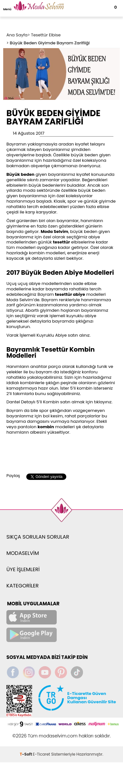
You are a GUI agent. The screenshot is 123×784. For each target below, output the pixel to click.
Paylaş (13, 476)
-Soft (26, 754)
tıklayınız (103, 402)
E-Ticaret (41, 754)
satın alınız (79, 335)
